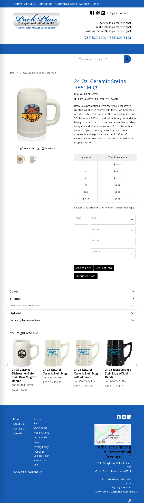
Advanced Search (38, 421)
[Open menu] (137, 49)
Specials (17, 433)
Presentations (41, 432)
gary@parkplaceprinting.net (115, 22)
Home (18, 4)
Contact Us (45, 4)
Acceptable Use (39, 462)
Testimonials (40, 437)
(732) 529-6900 (95, 37)
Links (96, 4)
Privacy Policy (41, 447)
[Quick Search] (99, 59)
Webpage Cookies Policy (41, 453)
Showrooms (40, 427)
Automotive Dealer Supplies (72, 4)
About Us (30, 4)
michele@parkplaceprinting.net (113, 27)
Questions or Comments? (27, 471)
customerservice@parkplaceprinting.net (108, 31)
